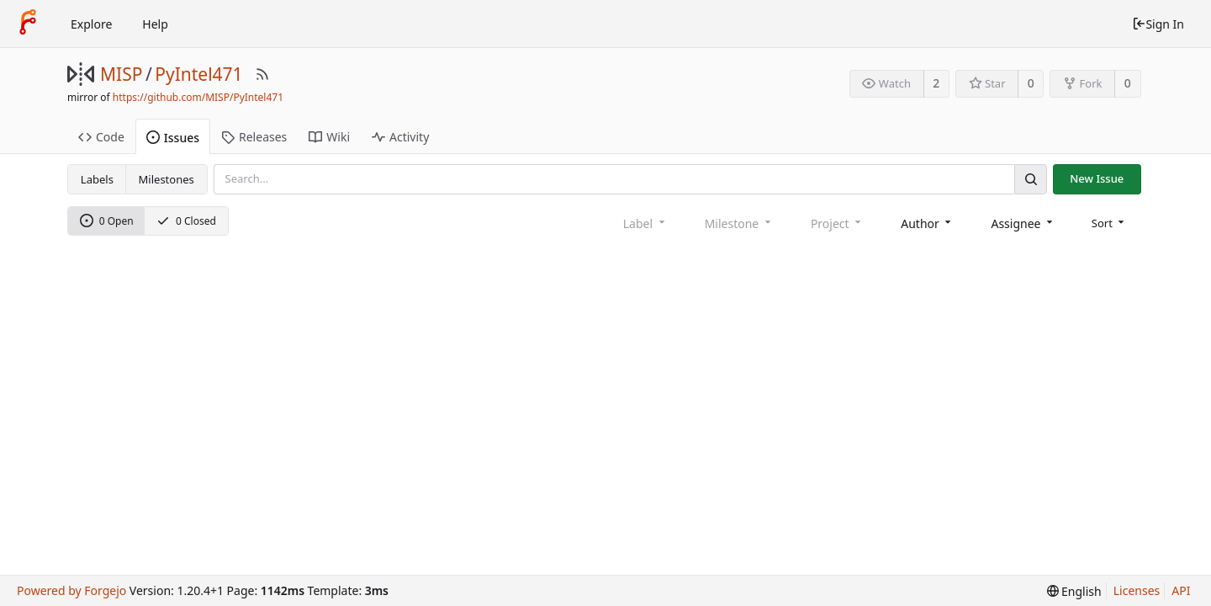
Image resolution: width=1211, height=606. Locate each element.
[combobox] (927, 223)
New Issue (1097, 178)
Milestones (166, 179)
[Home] (27, 23)
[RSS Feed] (262, 74)
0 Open (107, 221)
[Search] (1030, 179)
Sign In (1158, 24)
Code (101, 137)
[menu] (1109, 223)
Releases (254, 137)
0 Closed (186, 221)
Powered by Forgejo (71, 590)
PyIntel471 (198, 74)
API (1180, 590)
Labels (97, 179)
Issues (172, 138)
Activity (400, 137)
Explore (91, 24)
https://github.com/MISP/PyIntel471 (198, 97)
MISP (121, 74)
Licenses (1137, 590)
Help (155, 24)
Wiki (329, 137)
